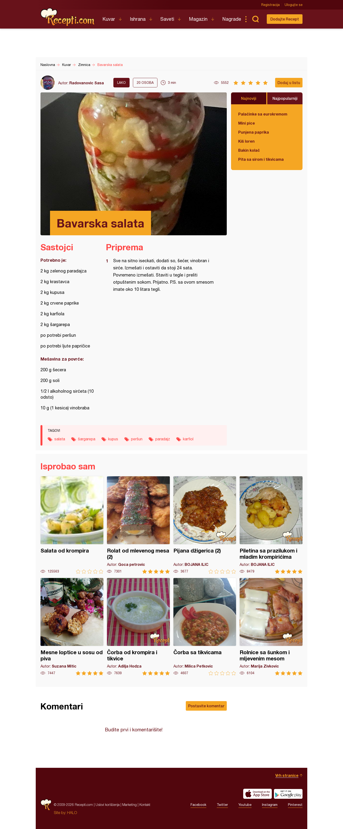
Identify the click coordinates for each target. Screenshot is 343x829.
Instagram (269, 805)
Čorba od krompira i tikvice (138, 626)
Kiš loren (246, 141)
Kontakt (144, 805)
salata (59, 439)
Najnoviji (248, 98)
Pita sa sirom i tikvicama (261, 159)
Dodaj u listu (288, 82)
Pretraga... (255, 19)
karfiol (188, 439)
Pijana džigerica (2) (204, 525)
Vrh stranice (286, 775)
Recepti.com (67, 17)
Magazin (198, 19)
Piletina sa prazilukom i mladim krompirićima (271, 525)
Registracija (270, 5)
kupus (113, 439)
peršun (136, 439)
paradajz (162, 439)
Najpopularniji (285, 98)
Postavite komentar (206, 705)
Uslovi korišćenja (108, 805)
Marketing (129, 805)
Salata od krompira (71, 525)
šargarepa (86, 439)
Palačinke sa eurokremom (262, 114)
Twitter (222, 805)
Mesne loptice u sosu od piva (71, 626)
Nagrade (231, 19)
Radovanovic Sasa (86, 82)
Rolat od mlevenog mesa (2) (138, 525)
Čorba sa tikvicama (204, 626)
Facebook (198, 805)
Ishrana (138, 19)
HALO (72, 812)
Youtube (245, 805)
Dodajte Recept (284, 19)
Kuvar (108, 19)
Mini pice (246, 123)
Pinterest (295, 805)
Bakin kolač (249, 150)
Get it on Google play (288, 794)
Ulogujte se (294, 5)
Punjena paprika (253, 132)
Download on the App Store (257, 794)
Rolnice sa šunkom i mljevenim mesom (271, 626)
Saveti (167, 19)
